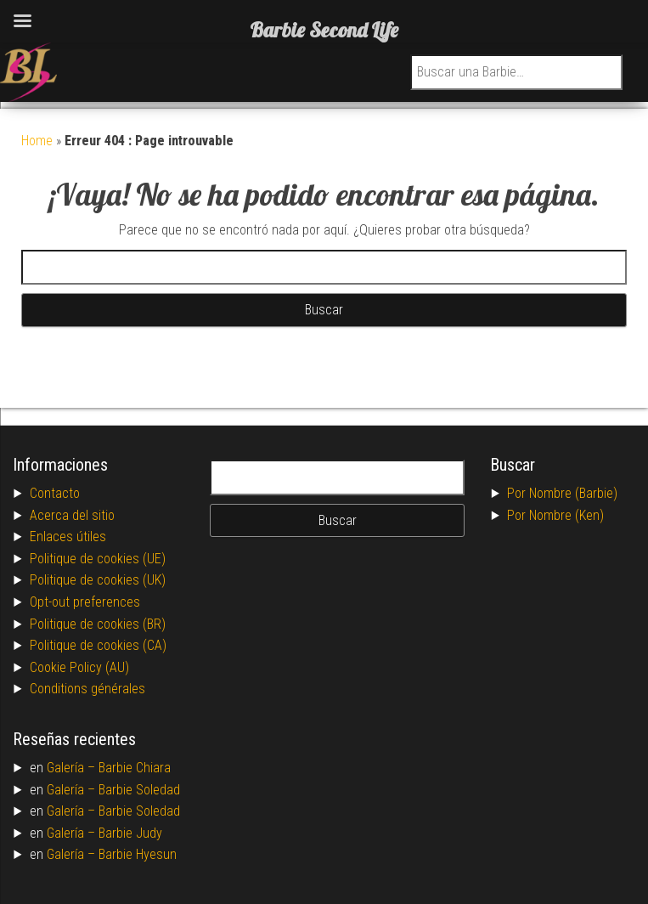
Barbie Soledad (139, 790)
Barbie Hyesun (138, 854)
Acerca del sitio (72, 515)
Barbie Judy (130, 833)
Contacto (55, 493)
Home (37, 141)
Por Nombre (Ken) (555, 515)
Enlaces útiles (68, 536)
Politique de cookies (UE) (98, 559)
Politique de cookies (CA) (98, 645)
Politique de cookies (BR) (98, 624)
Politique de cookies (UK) (98, 580)
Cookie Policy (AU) (79, 667)
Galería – (73, 768)
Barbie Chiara (135, 768)
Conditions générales (87, 689)
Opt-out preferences (85, 602)
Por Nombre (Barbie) (562, 493)
